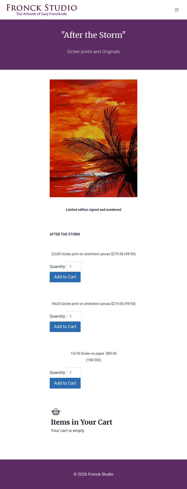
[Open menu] (176, 9)
